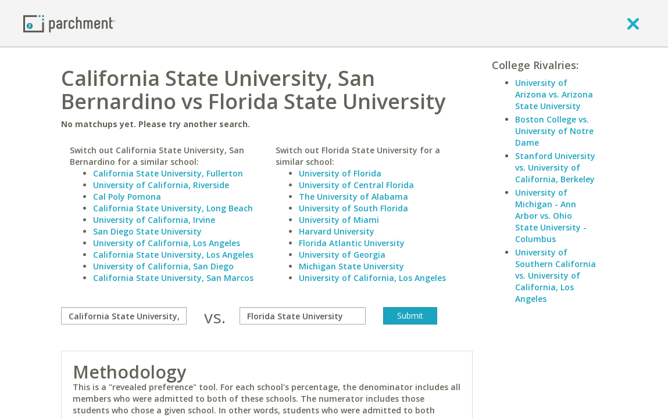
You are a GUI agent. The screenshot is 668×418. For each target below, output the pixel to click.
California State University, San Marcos (173, 277)
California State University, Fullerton (168, 173)
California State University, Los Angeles (173, 254)
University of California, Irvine (154, 219)
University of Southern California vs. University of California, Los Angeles (555, 275)
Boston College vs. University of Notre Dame (554, 131)
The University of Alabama (353, 196)
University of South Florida (353, 208)
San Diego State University (147, 231)
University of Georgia (342, 254)
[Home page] (69, 22)
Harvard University (336, 231)
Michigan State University (351, 266)
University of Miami (339, 219)
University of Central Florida (356, 184)
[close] (633, 23)
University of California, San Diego (163, 266)
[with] (302, 316)
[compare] (124, 316)
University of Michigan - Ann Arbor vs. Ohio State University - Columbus (551, 215)
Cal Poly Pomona (127, 196)
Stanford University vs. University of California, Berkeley (555, 167)
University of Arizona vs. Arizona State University (554, 94)
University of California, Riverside (161, 184)
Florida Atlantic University (352, 242)
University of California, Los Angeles (166, 242)
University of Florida (340, 173)
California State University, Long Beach (173, 208)
